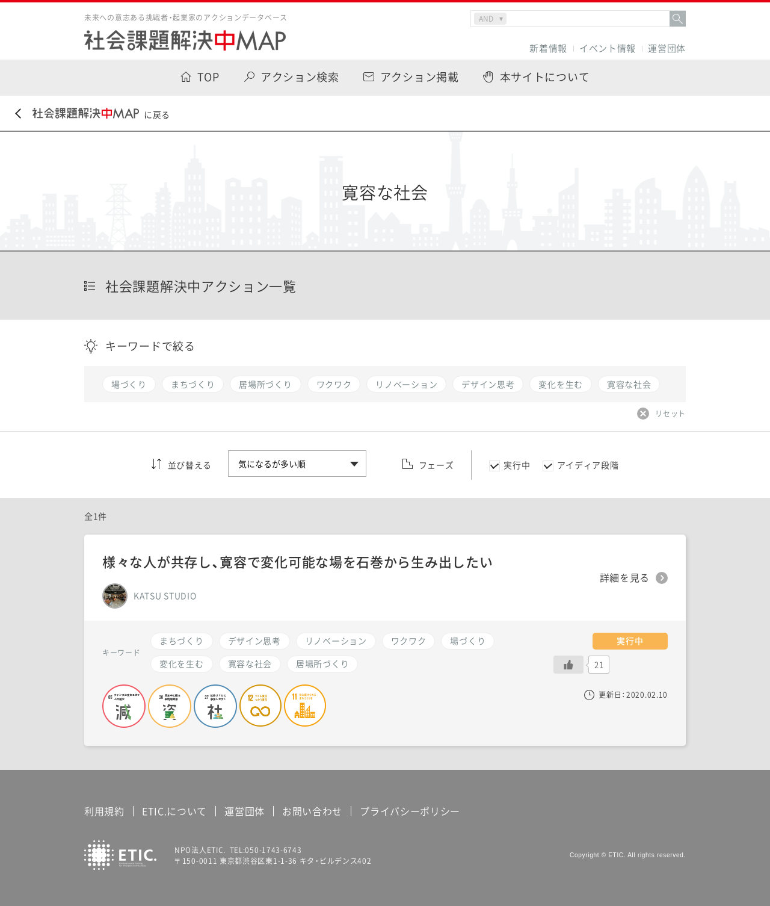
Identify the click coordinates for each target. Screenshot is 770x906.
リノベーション (336, 641)
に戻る (92, 114)
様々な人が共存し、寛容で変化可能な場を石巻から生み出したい (297, 561)
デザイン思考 (254, 641)
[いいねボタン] (568, 665)
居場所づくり (322, 663)
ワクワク (409, 641)
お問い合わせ (312, 811)
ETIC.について (174, 811)
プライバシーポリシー (410, 811)
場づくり (467, 641)
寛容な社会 (250, 663)
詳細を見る (625, 577)
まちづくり (181, 641)
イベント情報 (607, 48)
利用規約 (104, 811)
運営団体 (667, 48)
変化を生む (181, 663)
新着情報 (548, 48)
